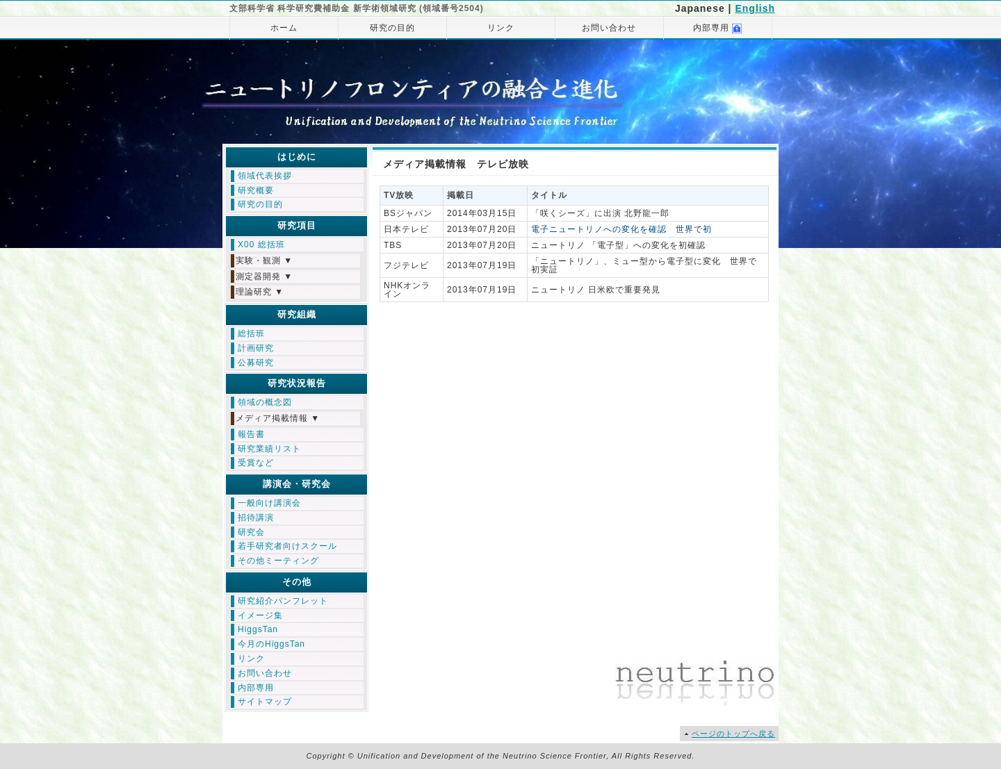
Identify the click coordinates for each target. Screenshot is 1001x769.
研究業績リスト (269, 449)
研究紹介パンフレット (283, 601)
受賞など (256, 463)
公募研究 (256, 362)
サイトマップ (265, 701)
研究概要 (256, 190)
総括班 (251, 333)
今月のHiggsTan (271, 644)
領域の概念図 (265, 402)
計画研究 (256, 348)
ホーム (284, 28)
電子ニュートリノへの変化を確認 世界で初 (621, 229)
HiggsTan (258, 629)
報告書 (251, 434)
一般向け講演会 (269, 503)
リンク (500, 28)
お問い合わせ (609, 28)
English (755, 8)
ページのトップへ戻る (733, 733)
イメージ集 (260, 615)
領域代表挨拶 (265, 176)
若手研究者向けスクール (287, 546)
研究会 (251, 532)
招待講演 (256, 517)
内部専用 (717, 28)
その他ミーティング (278, 560)
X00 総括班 (261, 244)
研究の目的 (392, 28)
